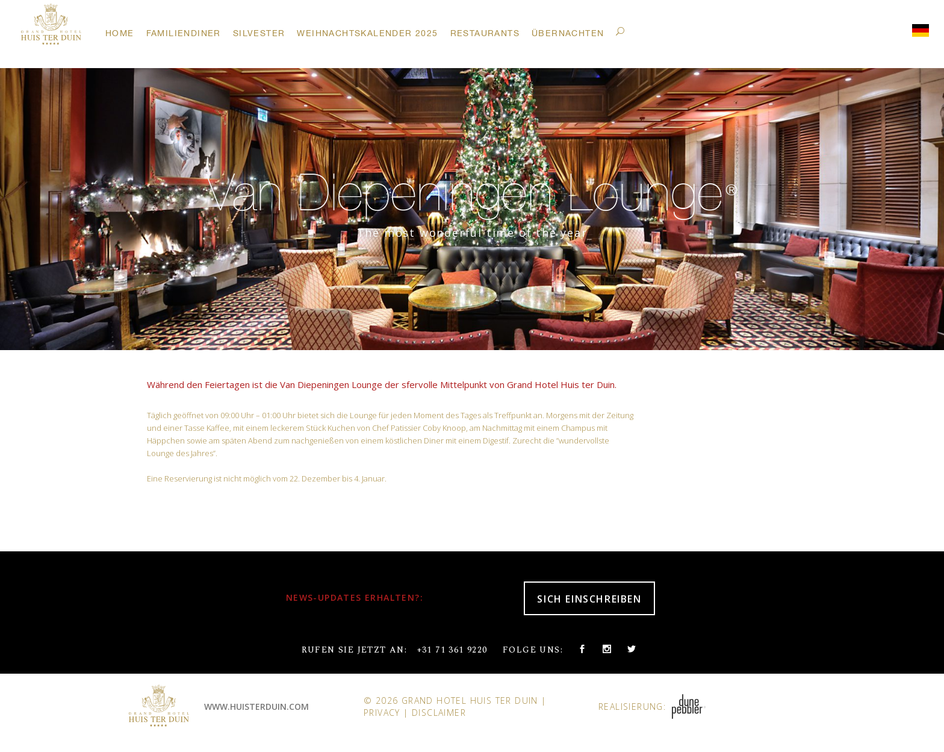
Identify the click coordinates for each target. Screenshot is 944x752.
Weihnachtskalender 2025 (367, 33)
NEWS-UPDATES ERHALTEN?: (354, 597)
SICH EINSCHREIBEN (589, 599)
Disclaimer (439, 712)
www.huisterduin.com (256, 706)
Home (119, 33)
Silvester (259, 33)
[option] (472, 199)
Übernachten (568, 33)
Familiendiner (183, 33)
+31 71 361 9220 (452, 650)
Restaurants (485, 33)
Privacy (382, 712)
